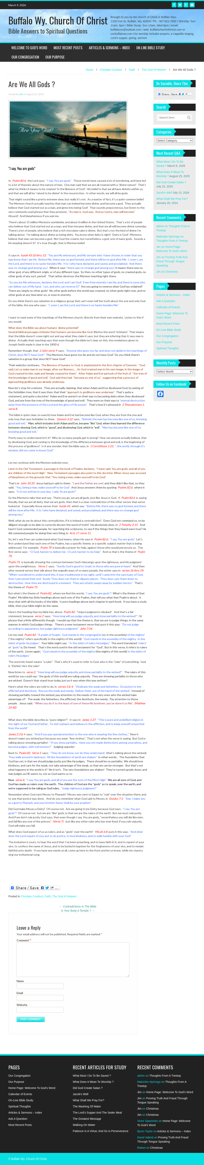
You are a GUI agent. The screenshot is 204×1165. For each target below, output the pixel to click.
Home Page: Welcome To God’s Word (31, 1088)
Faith (132, 69)
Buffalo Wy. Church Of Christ (58, 20)
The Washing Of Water (87, 1106)
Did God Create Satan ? (171, 182)
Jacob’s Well (164, 192)
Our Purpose (55, 57)
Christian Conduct (111, 69)
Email (20, 993)
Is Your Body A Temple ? (78, 910)
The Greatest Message (87, 1118)
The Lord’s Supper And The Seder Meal (97, 1112)
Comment (24, 940)
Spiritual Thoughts (167, 348)
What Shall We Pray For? (172, 198)
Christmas (171, 271)
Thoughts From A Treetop (172, 240)
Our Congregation (25, 57)
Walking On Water (84, 1124)
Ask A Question (165, 301)
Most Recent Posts (68, 47)
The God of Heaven (154, 69)
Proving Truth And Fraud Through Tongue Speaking (171, 261)
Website (22, 1005)
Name (20, 981)
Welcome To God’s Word (29, 47)
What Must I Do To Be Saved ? (92, 1075)
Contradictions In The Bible (77, 906)
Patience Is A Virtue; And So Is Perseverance (100, 1131)
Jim (21, 94)
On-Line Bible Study (150, 47)
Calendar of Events (168, 307)
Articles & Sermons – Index (109, 47)
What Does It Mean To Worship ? (93, 1081)
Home (89, 69)
